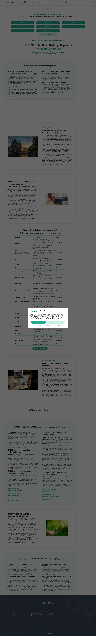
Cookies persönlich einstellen (56, 322)
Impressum (59, 325)
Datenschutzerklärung (49, 325)
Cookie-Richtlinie (37, 325)
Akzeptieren (38, 322)
